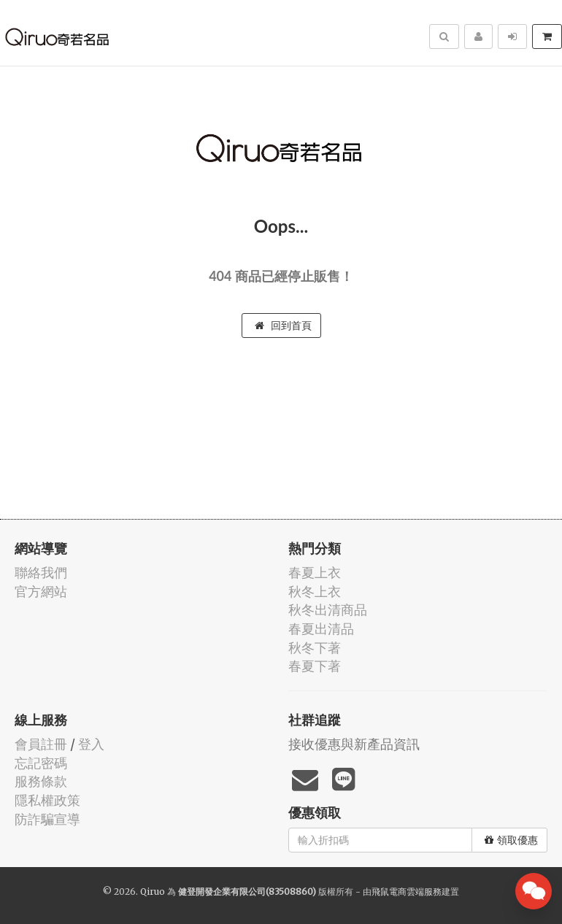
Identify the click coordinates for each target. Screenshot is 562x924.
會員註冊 (41, 744)
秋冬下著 (314, 647)
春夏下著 (314, 666)
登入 (91, 744)
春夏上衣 (314, 572)
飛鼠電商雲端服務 (407, 891)
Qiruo (152, 891)
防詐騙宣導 (47, 819)
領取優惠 (511, 840)
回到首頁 (283, 325)
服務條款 (41, 781)
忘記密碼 (41, 763)
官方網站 (41, 591)
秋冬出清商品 (327, 609)
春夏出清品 (321, 628)
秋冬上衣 (314, 591)
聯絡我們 (41, 572)
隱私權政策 (47, 800)
